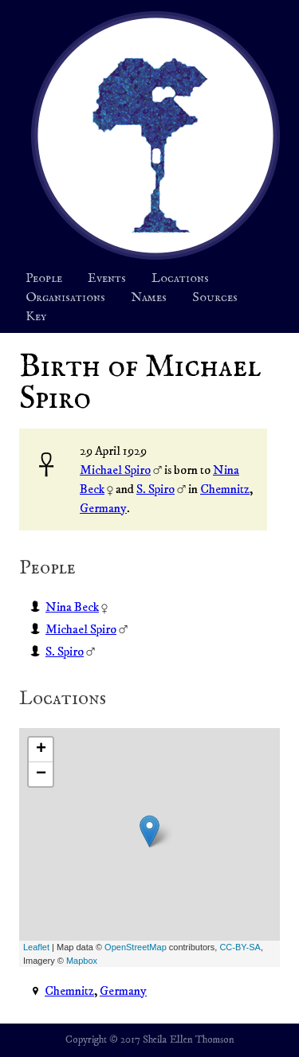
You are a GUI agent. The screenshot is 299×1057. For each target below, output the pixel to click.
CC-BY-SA (240, 947)
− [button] (41, 774)
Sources (215, 298)
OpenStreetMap (135, 947)
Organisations (65, 298)
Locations (180, 279)
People (44, 279)
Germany (103, 508)
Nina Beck (72, 607)
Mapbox (81, 960)
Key (36, 317)
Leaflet (36, 947)
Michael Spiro (115, 470)
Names (149, 298)
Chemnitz (225, 489)
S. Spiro (155, 489)
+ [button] (41, 749)
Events (107, 279)
